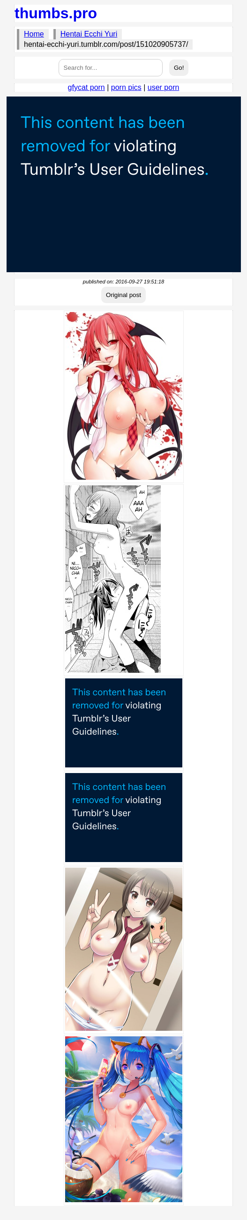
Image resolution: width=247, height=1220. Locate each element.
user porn (164, 87)
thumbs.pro (56, 13)
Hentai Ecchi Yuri (89, 34)
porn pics (126, 87)
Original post (123, 294)
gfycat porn (86, 87)
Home (34, 34)
